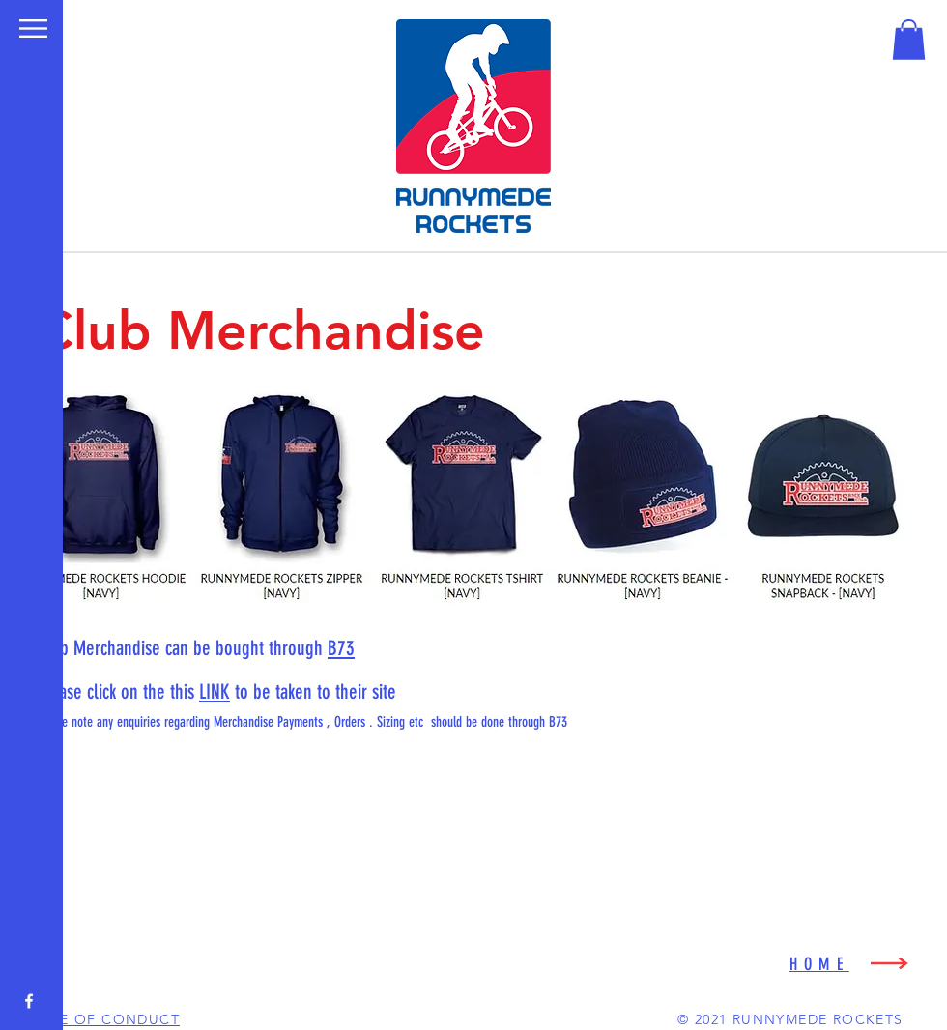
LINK (214, 691)
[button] (33, 28)
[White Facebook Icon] (29, 1001)
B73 (341, 648)
